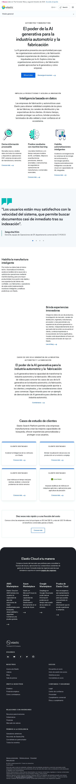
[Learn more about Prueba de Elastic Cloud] (57, 615)
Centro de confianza (56, 691)
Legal (51, 689)
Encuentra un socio (56, 669)
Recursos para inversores (15, 714)
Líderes (8, 672)
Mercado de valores (13, 723)
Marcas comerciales (12, 758)
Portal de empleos (12, 691)
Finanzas (9, 720)
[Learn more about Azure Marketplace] (24, 613)
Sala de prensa (11, 678)
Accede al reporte (52, 2)
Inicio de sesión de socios (58, 672)
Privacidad (52, 694)
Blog (8, 675)
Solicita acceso (54, 675)
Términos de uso (24, 758)
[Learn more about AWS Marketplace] (8, 625)
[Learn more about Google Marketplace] (41, 613)
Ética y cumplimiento (56, 700)
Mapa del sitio (10, 760)
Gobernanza (10, 717)
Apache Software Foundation (24, 777)
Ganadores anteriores (14, 734)
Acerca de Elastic (12, 669)
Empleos (9, 689)
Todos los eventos (13, 743)
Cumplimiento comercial (57, 697)
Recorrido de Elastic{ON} (15, 737)
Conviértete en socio (56, 678)
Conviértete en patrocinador (16, 740)
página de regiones (48, 570)
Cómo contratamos (13, 694)
